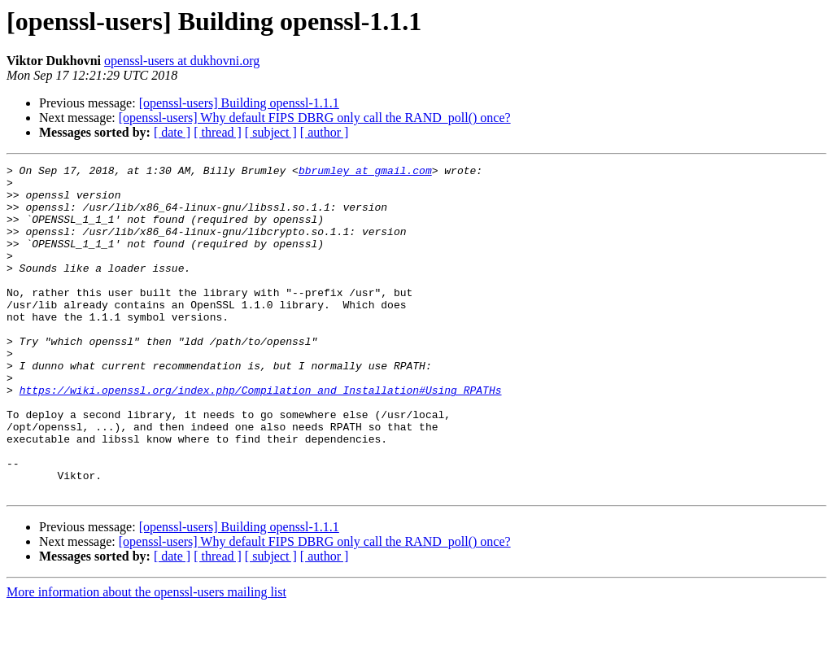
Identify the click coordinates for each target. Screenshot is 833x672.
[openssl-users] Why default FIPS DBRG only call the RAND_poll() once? (315, 117)
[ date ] (172, 132)
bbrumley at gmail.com (365, 172)
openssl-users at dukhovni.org (181, 61)
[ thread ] (218, 132)
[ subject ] (271, 132)
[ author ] (324, 132)
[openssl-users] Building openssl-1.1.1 (239, 103)
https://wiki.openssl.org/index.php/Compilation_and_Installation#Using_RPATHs (261, 436)
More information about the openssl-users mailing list (146, 658)
